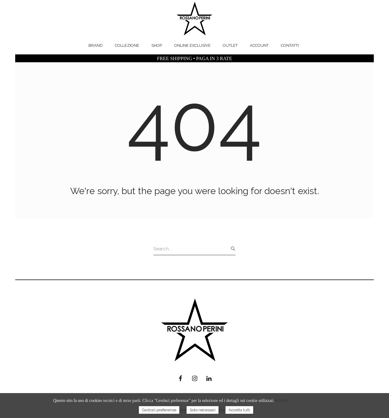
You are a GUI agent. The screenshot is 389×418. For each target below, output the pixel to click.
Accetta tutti (239, 410)
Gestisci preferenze (159, 410)
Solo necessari (202, 410)
